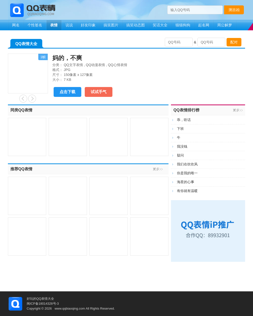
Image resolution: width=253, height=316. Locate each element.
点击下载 (67, 92)
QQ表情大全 (26, 45)
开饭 (23, 99)
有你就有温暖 (187, 191)
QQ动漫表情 (95, 65)
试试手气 (98, 92)
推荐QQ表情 (21, 169)
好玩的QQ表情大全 (40, 298)
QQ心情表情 (117, 65)
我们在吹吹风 (187, 164)
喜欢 (32, 99)
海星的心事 (185, 182)
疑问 (180, 155)
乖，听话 (184, 120)
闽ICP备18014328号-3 (43, 303)
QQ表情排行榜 (186, 110)
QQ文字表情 (73, 65)
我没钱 (182, 146)
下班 (180, 129)
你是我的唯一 (187, 173)
